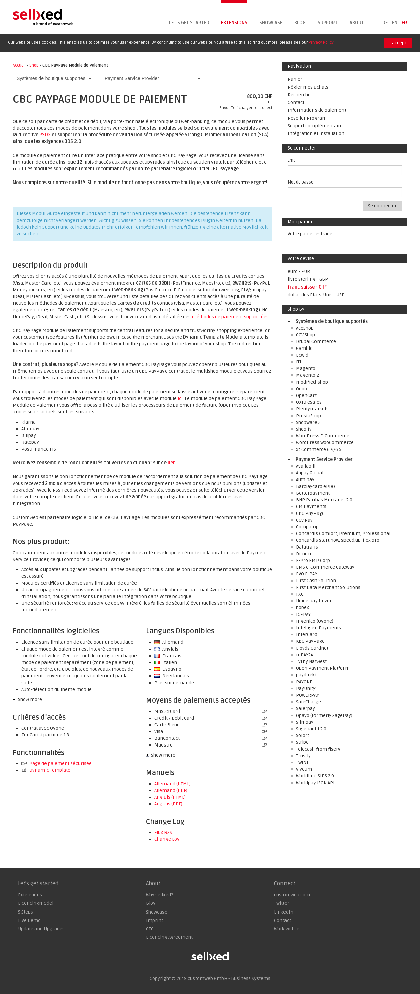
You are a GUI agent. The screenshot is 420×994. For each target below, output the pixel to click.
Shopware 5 (308, 422)
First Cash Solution (316, 581)
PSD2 (45, 135)
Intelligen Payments (318, 628)
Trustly (303, 756)
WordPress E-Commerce (322, 436)
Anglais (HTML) (170, 797)
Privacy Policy (321, 42)
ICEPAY (303, 614)
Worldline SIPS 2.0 (315, 776)
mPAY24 (304, 655)
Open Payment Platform (323, 668)
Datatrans (307, 547)
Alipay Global (309, 473)
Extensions (234, 23)
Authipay (305, 480)
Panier (295, 79)
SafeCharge (308, 702)
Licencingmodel (35, 903)
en (394, 23)
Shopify (304, 429)
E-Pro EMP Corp (313, 560)
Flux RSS (163, 832)
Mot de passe (300, 182)
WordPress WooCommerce (325, 442)
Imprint (154, 920)
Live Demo (29, 920)
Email (293, 160)
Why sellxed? (159, 895)
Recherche (299, 95)
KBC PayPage (310, 641)
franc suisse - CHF (307, 287)
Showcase (270, 23)
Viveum (304, 769)
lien (172, 463)
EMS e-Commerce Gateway (325, 567)
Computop (307, 527)
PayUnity (306, 688)
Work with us (287, 929)
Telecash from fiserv (318, 749)
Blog (300, 23)
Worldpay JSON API (315, 783)
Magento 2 (307, 375)
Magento (306, 368)
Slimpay (304, 722)
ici (180, 398)
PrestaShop (308, 416)
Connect (284, 883)
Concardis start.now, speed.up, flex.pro (337, 540)
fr (404, 23)
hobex (302, 607)
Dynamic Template (45, 770)
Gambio (304, 348)
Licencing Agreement (169, 937)
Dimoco (304, 554)
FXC (300, 594)
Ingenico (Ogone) (314, 621)
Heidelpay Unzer (314, 601)
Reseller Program (307, 118)
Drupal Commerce (316, 341)
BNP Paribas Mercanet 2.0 (324, 500)
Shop (34, 65)
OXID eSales (309, 402)
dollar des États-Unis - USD (316, 295)
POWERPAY (307, 695)
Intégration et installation (316, 133)
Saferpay (305, 708)
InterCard (306, 634)
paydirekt (306, 675)
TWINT (302, 762)
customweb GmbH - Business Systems (229, 978)
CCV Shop (305, 335)
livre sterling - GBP (308, 279)
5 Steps (25, 912)
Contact (296, 102)
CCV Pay (304, 520)
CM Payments (311, 506)
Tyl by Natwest (311, 661)
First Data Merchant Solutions (328, 587)
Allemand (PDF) (170, 790)
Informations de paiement (317, 110)
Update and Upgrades (41, 929)
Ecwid (302, 355)
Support (328, 23)
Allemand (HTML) (172, 784)
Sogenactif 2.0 (311, 729)
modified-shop (312, 382)
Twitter (281, 903)
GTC (150, 929)
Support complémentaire (315, 126)
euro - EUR (299, 271)
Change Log (167, 839)
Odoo (301, 389)
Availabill (306, 466)
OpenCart (306, 395)
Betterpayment (313, 493)
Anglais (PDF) (168, 804)
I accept (398, 43)
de (385, 23)
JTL (299, 362)
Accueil (19, 65)
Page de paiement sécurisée (56, 763)
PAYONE (304, 682)
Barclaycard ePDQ (315, 486)
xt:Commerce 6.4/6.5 (318, 449)
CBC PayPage (310, 513)
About (357, 23)
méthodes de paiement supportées (230, 317)
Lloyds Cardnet (312, 648)
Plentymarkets (312, 409)
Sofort (302, 735)
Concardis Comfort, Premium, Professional (343, 533)
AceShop (305, 328)
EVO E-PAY (306, 574)
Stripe (302, 742)
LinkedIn (283, 912)
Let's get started (189, 23)
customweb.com (292, 895)
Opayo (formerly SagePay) (324, 715)
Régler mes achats (308, 87)
